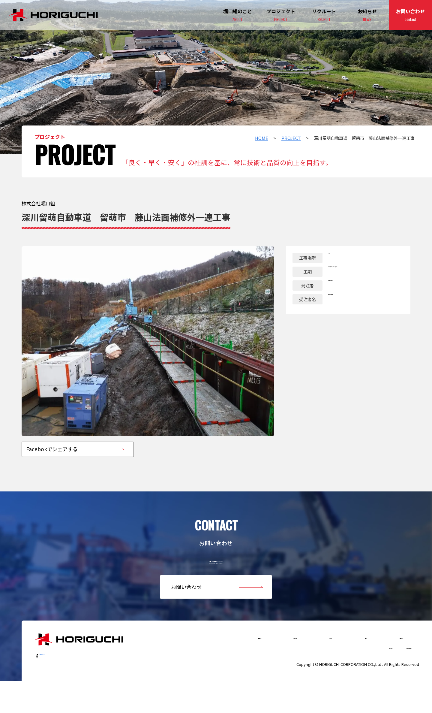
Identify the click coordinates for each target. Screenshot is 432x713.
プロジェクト (280, 15)
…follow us (53, 676)
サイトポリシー (343, 677)
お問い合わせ (410, 15)
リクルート (330, 659)
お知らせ (367, 15)
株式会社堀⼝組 (38, 203)
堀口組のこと (259, 659)
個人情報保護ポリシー (391, 677)
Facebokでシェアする (52, 449)
